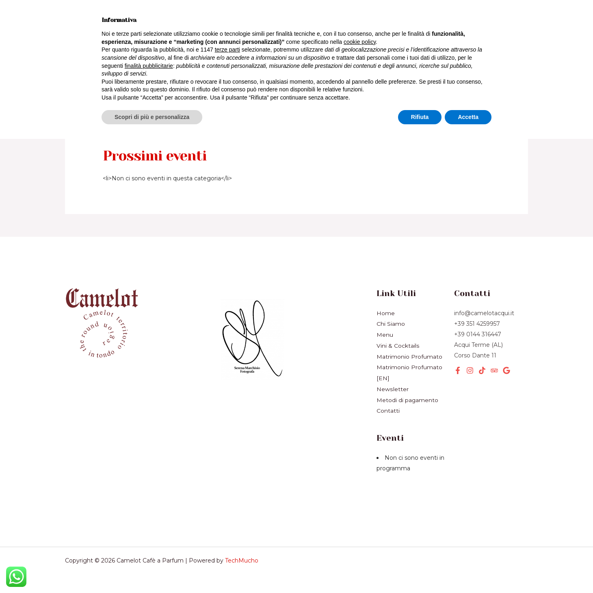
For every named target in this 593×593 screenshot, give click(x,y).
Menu (385, 334)
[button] (461, 35)
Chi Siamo (93, 50)
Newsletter (152, 50)
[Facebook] (457, 370)
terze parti (227, 503)
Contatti (388, 408)
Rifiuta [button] (420, 570)
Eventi (188, 35)
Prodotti (90, 35)
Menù (125, 20)
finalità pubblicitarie (149, 519)
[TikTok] (482, 370)
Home (85, 20)
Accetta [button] (468, 570)
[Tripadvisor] (494, 370)
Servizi (141, 35)
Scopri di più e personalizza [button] (152, 570)
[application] (154, 35)
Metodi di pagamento (408, 397)
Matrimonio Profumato (409, 355)
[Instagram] (470, 370)
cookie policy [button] (360, 496)
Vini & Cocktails (184, 20)
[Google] (506, 370)
